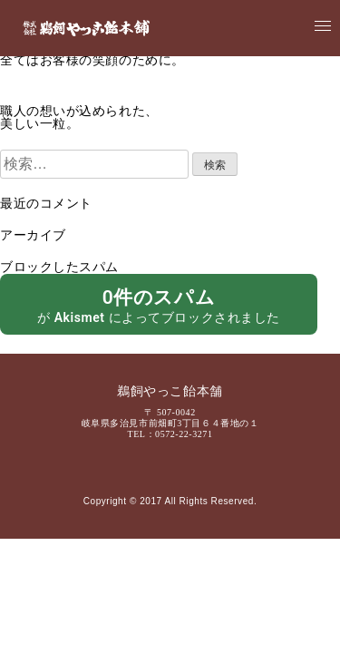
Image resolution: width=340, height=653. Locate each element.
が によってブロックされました (158, 305)
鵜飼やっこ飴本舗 (169, 391)
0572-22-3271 (183, 434)
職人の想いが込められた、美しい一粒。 (79, 118)
